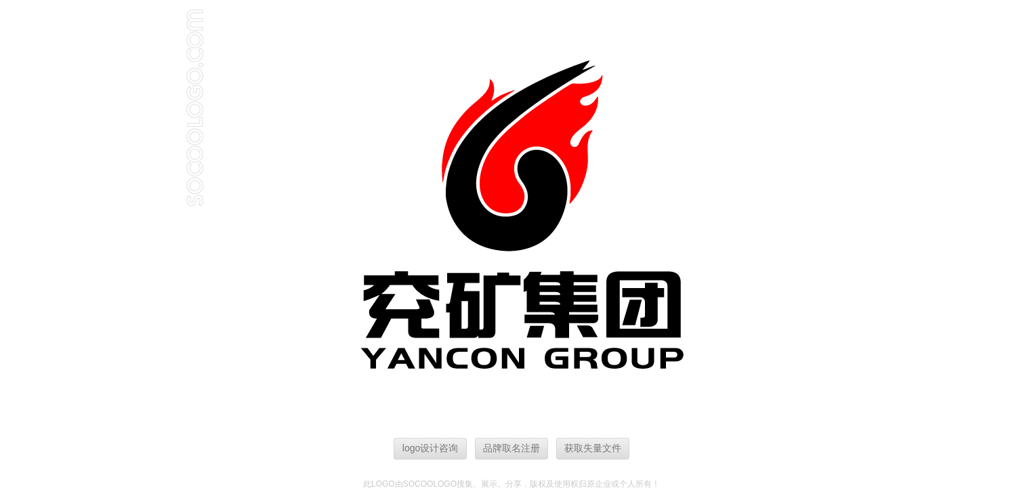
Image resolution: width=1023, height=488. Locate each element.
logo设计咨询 (430, 448)
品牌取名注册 (511, 448)
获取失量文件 (592, 448)
